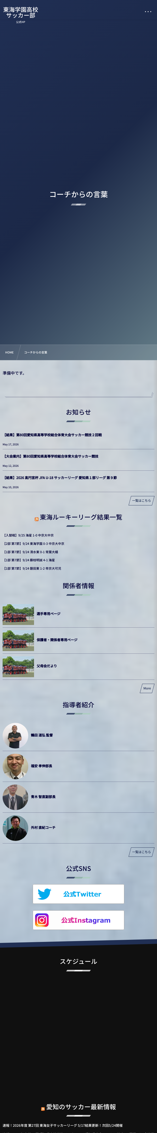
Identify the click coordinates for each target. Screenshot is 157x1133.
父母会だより (47, 665)
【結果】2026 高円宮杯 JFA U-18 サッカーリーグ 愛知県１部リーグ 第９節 (60, 477)
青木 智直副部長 (43, 796)
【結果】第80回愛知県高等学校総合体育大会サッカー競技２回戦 (52, 434)
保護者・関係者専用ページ (57, 639)
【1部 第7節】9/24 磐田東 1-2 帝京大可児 (32, 568)
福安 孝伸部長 (41, 765)
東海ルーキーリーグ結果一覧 (81, 516)
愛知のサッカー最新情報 (81, 1102)
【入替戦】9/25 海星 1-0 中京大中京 (28, 535)
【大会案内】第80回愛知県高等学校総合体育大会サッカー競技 (50, 456)
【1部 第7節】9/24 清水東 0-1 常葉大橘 (30, 552)
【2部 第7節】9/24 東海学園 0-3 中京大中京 (33, 543)
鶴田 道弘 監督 (42, 735)
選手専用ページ (48, 613)
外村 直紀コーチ (43, 827)
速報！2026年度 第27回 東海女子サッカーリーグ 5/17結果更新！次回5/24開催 (63, 1125)
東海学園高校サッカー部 (20, 12)
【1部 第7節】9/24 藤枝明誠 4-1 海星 (29, 560)
